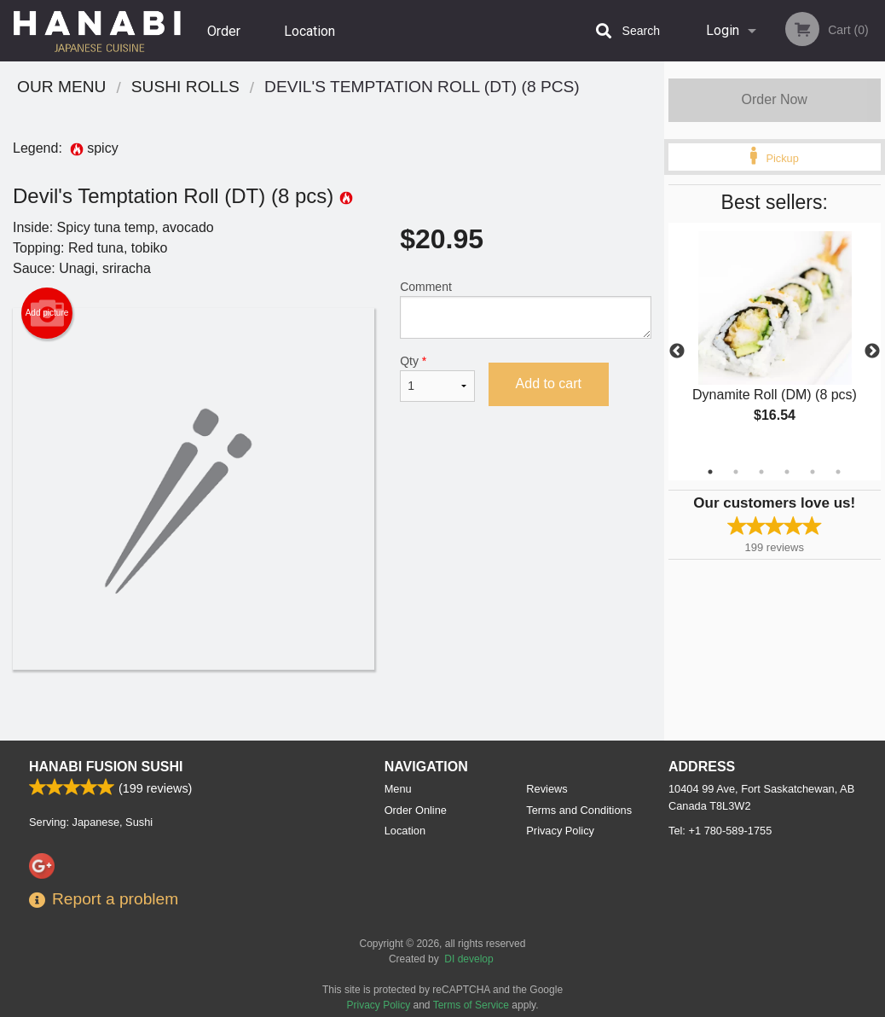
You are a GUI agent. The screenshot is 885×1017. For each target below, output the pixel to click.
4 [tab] (786, 471)
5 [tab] (812, 471)
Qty (437, 378)
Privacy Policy (560, 830)
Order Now (774, 99)
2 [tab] (735, 471)
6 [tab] (838, 471)
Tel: (720, 830)
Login (722, 30)
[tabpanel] (775, 341)
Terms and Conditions (579, 810)
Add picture (47, 313)
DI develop (468, 959)
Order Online (226, 41)
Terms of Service (471, 1005)
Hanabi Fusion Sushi (105, 766)
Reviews (546, 788)
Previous (676, 351)
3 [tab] (761, 471)
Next (872, 351)
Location (309, 30)
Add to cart (548, 383)
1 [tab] (710, 471)
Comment (525, 309)
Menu (398, 788)
